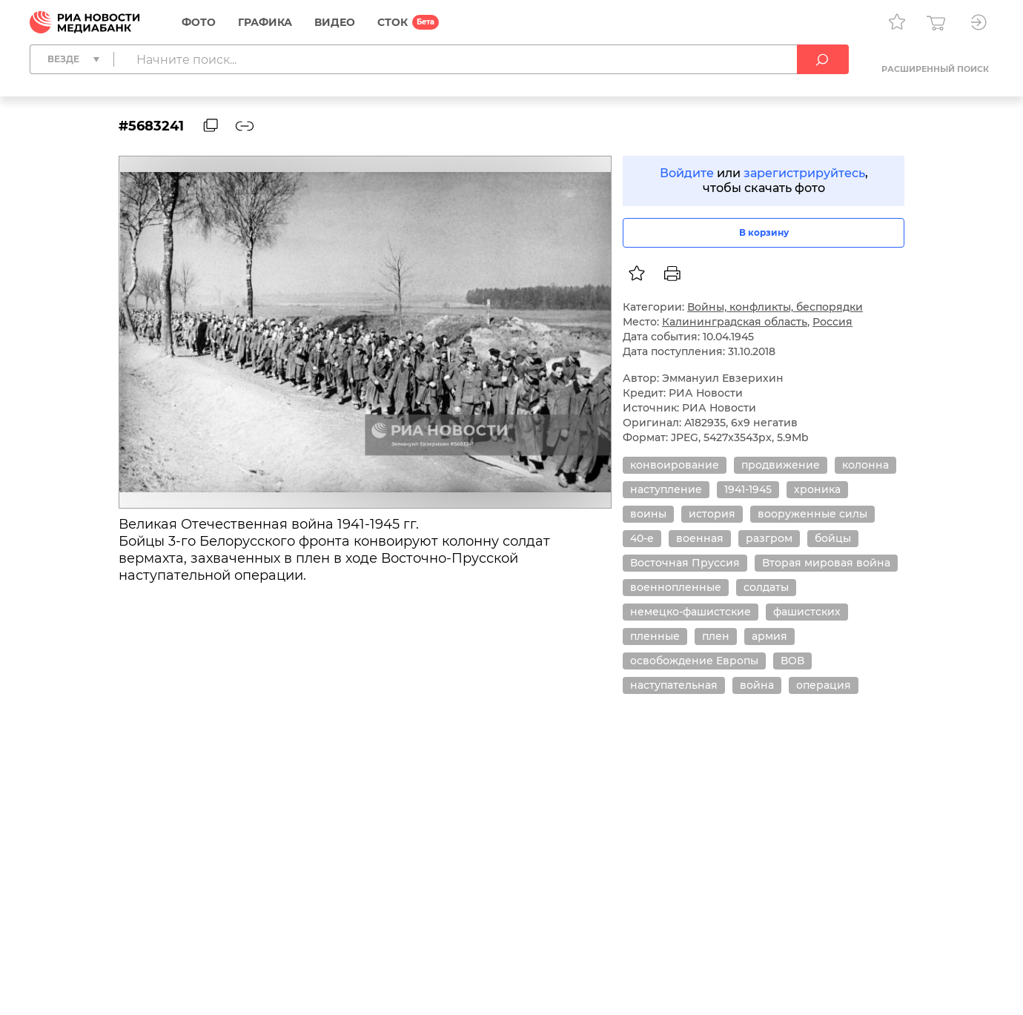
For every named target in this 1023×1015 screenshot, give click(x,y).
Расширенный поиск (935, 69)
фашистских (807, 611)
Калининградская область (734, 321)
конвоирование (674, 465)
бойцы (833, 538)
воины (648, 513)
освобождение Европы (694, 660)
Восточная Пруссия (685, 562)
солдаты (766, 587)
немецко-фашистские (690, 611)
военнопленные (675, 587)
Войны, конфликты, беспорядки (775, 307)
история (712, 513)
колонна (865, 465)
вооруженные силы (812, 513)
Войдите (687, 173)
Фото (199, 22)
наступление (666, 489)
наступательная (674, 685)
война (757, 685)
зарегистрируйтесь (804, 173)
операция (823, 685)
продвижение (780, 465)
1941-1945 (748, 489)
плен (715, 636)
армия (769, 636)
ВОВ (792, 660)
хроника (817, 489)
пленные (655, 636)
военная (700, 538)
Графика (265, 22)
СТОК (392, 22)
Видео (334, 22)
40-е (642, 538)
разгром (769, 538)
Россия (832, 321)
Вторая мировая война (826, 562)
